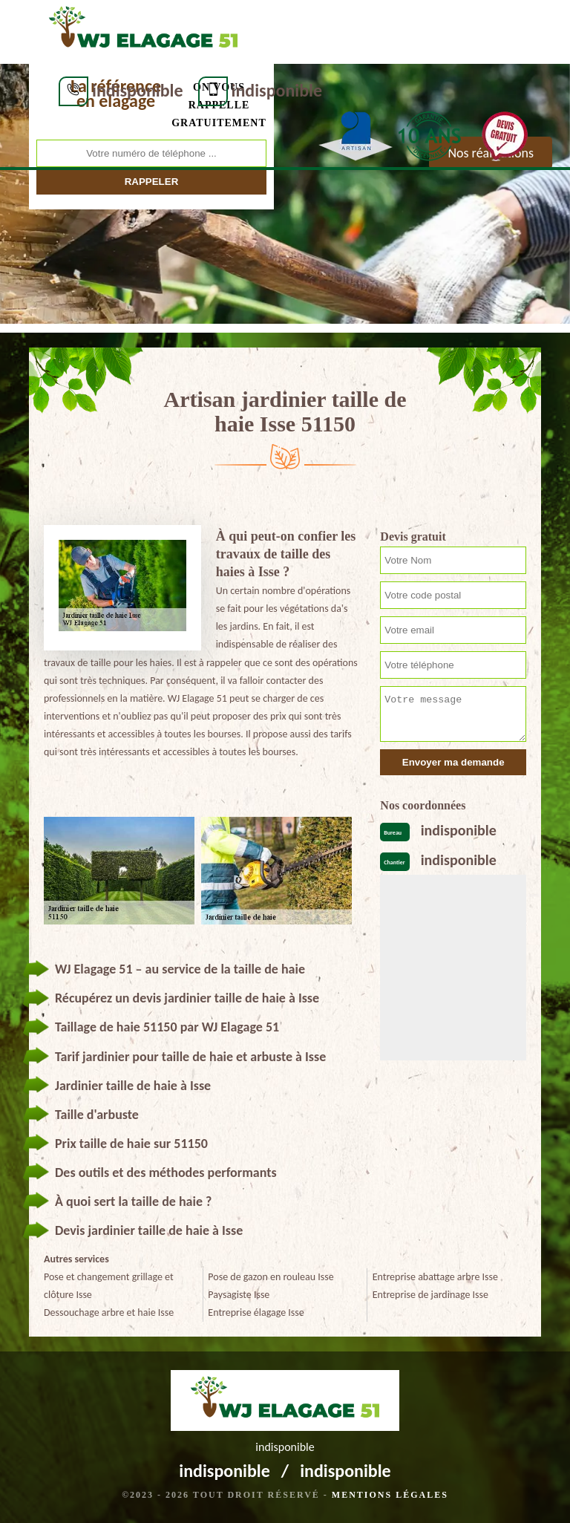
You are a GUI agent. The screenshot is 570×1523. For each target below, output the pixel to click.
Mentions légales (390, 1495)
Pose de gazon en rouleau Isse (270, 1277)
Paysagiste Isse (238, 1294)
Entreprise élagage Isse (256, 1312)
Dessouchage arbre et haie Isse (109, 1312)
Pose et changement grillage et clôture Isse (109, 1286)
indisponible (137, 90)
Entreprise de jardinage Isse (430, 1294)
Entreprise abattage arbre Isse (435, 1277)
